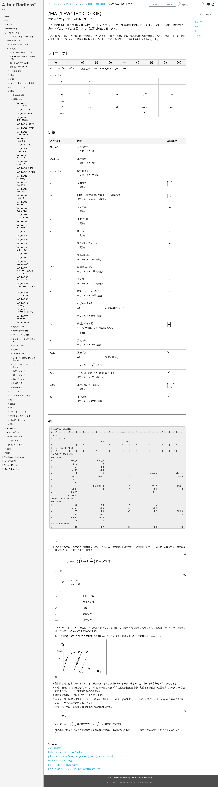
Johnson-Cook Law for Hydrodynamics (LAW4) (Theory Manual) (80, 756)
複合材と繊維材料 (20, 330)
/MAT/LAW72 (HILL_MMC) (21, 226)
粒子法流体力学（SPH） (20, 62)
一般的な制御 (15, 71)
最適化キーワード (14, 436)
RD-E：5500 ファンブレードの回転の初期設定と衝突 (74, 769)
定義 (9, 448)
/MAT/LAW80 (21, 253)
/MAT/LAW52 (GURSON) (21, 177)
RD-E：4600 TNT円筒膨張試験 (63, 764)
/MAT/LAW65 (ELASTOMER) (22, 216)
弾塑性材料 (17, 99)
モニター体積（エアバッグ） (22, 395)
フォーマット (200, 22)
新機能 (7, 16)
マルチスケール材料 (21, 334)
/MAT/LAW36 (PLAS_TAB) (21, 149)
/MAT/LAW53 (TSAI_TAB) (21, 183)
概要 (6, 20)
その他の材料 (18, 353)
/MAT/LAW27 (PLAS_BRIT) (21, 139)
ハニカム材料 (18, 345)
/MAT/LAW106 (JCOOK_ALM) (22, 293)
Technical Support (146, 782)
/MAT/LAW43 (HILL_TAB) (21, 156)
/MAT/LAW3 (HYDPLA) (25, 113)
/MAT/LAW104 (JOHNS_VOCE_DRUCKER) (25, 286)
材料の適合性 (18, 95)
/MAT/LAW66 (21, 221)
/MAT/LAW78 (21, 243)
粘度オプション (19, 371)
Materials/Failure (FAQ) (60, 760)
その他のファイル (14, 444)
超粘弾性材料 (18, 326)
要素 (12, 79)
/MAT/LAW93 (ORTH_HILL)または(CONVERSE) (24, 270)
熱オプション (18, 379)
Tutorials (8, 24)
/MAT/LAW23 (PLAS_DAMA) (22, 133)
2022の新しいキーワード (17, 44)
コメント (198, 35)
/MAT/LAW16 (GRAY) (25, 124)
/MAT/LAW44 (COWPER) (21, 162)
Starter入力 (12, 48)
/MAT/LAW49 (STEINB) (25, 172)
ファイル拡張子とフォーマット (20, 36)
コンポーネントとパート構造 (22, 83)
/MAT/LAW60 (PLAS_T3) (21, 196)
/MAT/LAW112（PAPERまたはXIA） (25, 310)
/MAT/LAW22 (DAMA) (25, 128)
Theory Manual (11, 465)
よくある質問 (10, 461)
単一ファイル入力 (14, 40)
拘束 (12, 399)
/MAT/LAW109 (22, 299)
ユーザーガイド (11, 28)
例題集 (7, 452)
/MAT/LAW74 (21, 235)
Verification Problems (14, 457)
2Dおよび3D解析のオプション (22, 52)
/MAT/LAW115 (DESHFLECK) (22, 317)
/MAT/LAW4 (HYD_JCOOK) (22, 118)
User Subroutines (12, 469)
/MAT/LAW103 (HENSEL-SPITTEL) (24, 278)
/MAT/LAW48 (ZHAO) (25, 168)
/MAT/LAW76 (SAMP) (25, 239)
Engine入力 (12, 428)
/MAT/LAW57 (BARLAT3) (21, 190)
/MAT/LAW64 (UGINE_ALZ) (21, 209)
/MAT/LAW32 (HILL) (24, 144)
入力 (13, 432)
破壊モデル (17, 387)
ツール (13, 407)
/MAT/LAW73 (21, 231)
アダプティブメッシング (20, 416)
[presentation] (62, 82)
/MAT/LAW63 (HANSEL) (21, 203)
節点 (12, 75)
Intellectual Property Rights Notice (120, 782)
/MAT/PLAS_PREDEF (24, 322)
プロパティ (14, 391)
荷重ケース (14, 403)
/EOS (135, 729)
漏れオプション (19, 375)
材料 (12, 91)
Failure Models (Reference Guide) (65, 752)
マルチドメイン (13, 440)
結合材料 (16, 349)
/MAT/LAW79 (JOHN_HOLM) (22, 248)
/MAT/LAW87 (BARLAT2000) (22, 262)
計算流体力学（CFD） (19, 66)
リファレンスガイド (12, 32)
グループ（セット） (18, 412)
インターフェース (17, 87)
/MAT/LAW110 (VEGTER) (22, 304)
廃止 (12, 424)
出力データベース (17, 420)
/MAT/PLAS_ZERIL (24, 109)
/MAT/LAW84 (21, 257)
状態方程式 (17, 383)
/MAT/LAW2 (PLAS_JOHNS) (22, 104)
